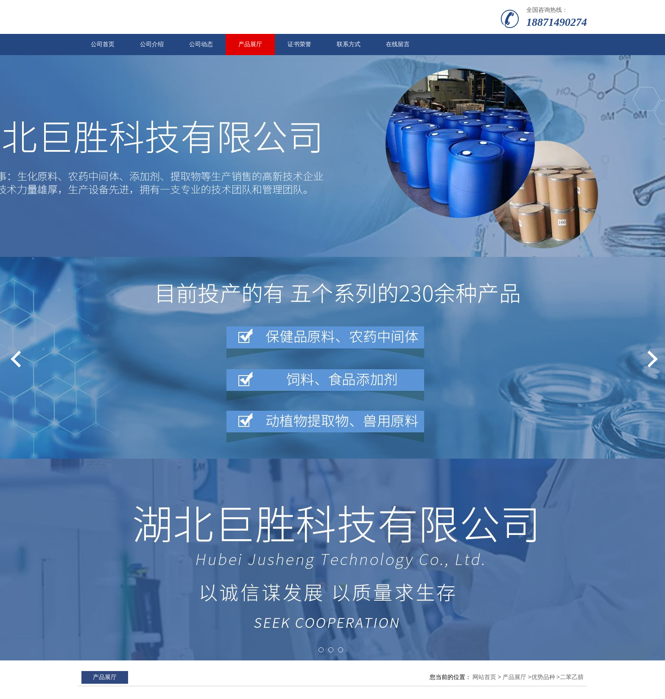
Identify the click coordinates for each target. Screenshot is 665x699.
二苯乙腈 (572, 677)
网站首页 (484, 677)
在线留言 (398, 44)
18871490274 (556, 22)
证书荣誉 (299, 44)
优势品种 (543, 677)
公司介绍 (152, 44)
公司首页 (103, 44)
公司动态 (201, 44)
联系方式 (348, 44)
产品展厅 (250, 44)
